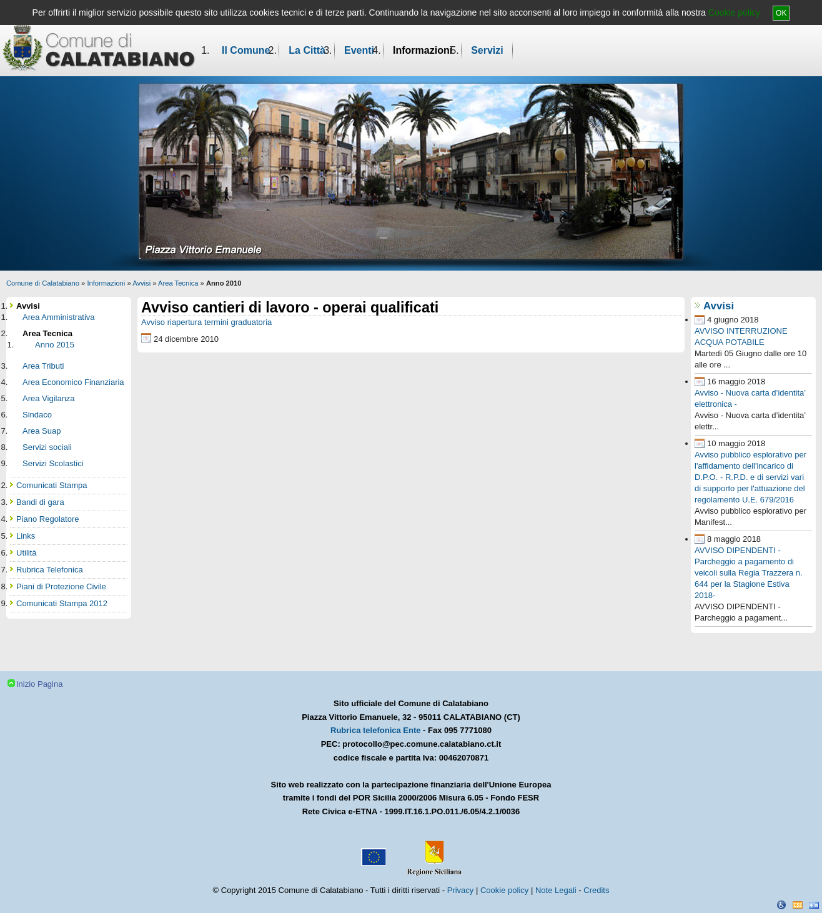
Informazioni (422, 50)
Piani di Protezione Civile (61, 586)
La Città (307, 50)
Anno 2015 (54, 344)
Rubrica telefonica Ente (375, 730)
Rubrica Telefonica (49, 569)
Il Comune (246, 50)
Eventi (359, 50)
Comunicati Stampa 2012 (61, 603)
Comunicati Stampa (51, 485)
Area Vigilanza (48, 398)
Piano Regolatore (47, 519)
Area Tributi (43, 366)
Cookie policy (734, 12)
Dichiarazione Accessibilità (781, 905)
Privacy (460, 890)
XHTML (814, 905)
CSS (798, 905)
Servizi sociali (47, 447)
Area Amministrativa (58, 317)
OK (781, 13)
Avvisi (141, 283)
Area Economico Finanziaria (73, 382)
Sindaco (37, 414)
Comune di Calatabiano (42, 283)
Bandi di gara (40, 502)
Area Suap (41, 431)
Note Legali (556, 890)
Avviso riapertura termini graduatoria (206, 322)
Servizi (487, 50)
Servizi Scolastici (53, 463)
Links (25, 536)
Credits (596, 890)
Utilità (26, 552)
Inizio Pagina (39, 684)
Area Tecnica (178, 283)
